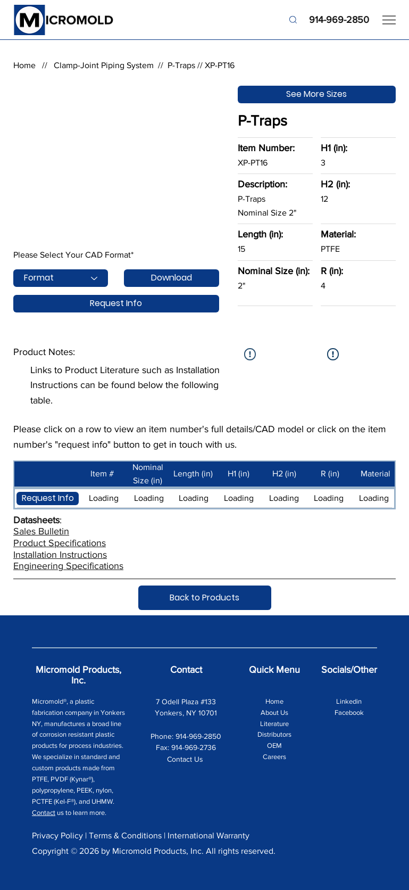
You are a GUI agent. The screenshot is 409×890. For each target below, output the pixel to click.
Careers (274, 757)
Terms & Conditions (125, 835)
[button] (47, 498)
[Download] (171, 278)
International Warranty (208, 835)
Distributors (274, 734)
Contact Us (186, 759)
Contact (43, 813)
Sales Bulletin (41, 531)
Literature (274, 724)
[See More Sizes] (317, 94)
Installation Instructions (60, 554)
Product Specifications (59, 543)
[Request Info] (116, 303)
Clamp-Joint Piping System (104, 65)
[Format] (60, 278)
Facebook (349, 712)
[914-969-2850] (328, 20)
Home (24, 65)
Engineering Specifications (68, 566)
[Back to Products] (204, 598)
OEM (274, 745)
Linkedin (349, 701)
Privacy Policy (57, 835)
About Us (274, 712)
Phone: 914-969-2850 (186, 736)
